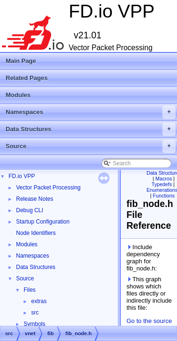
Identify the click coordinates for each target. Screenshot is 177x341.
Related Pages (27, 77)
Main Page (21, 60)
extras (39, 301)
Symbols (34, 324)
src (35, 312)
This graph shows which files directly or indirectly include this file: (149, 293)
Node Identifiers (36, 233)
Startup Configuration (42, 221)
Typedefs (162, 184)
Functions (164, 195)
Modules (18, 95)
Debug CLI (29, 210)
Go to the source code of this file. (149, 324)
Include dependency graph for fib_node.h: (143, 257)
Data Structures (91, 129)
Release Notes (34, 199)
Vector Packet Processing (48, 187)
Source (91, 146)
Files (29, 290)
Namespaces (91, 112)
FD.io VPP (21, 176)
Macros (163, 178)
